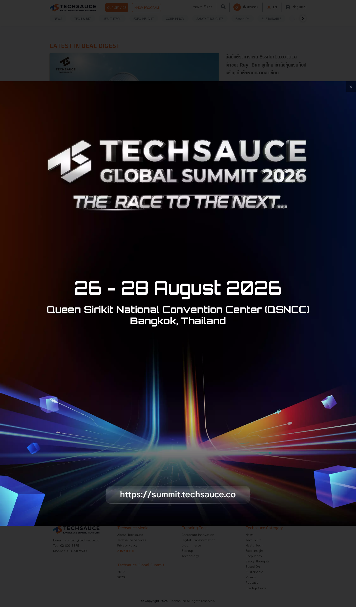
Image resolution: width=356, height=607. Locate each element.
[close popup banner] (351, 86)
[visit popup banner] (178, 303)
